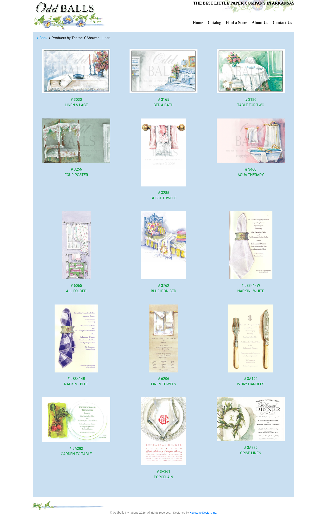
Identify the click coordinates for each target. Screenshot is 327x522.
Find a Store (236, 22)
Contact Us (282, 22)
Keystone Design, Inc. (203, 512)
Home (198, 22)
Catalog (214, 22)
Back (41, 38)
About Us (260, 22)
